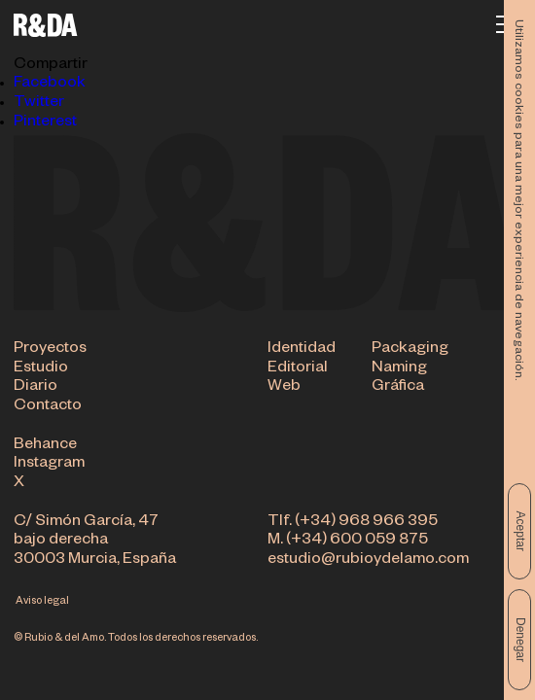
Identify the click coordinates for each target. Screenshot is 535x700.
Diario (35, 389)
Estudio (41, 369)
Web (284, 389)
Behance (45, 446)
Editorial (298, 369)
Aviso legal (42, 602)
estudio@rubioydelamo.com (368, 561)
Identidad (302, 351)
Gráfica (398, 389)
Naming (399, 369)
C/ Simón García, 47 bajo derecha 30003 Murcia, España (95, 542)
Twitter (39, 104)
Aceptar (520, 531)
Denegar (520, 639)
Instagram (49, 465)
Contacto (48, 408)
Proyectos (50, 351)
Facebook (50, 84)
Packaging (410, 351)
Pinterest (45, 123)
